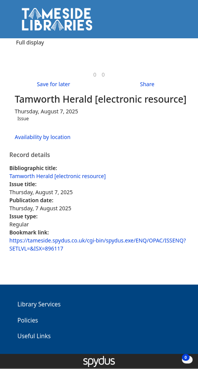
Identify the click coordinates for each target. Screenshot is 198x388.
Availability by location (43, 137)
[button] (171, 22)
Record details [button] (30, 155)
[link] (94, 74)
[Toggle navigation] (181, 22)
